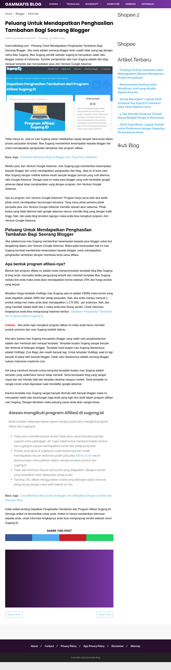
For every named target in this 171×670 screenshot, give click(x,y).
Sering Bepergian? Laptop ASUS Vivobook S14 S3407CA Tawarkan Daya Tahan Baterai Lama (140, 103)
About (33, 654)
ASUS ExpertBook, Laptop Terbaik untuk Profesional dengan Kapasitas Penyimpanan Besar (141, 128)
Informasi (148, 4)
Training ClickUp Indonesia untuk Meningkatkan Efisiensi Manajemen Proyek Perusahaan (141, 73)
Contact (48, 654)
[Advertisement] (59, 584)
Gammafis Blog (23, 4)
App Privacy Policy (94, 654)
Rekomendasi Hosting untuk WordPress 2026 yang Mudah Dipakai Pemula (137, 88)
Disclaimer (118, 654)
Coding (53, 4)
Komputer (113, 4)
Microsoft (92, 4)
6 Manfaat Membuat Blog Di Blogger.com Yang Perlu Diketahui (58, 164)
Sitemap (137, 654)
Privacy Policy (68, 654)
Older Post (105, 622)
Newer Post (13, 622)
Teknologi (73, 4)
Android (130, 4)
